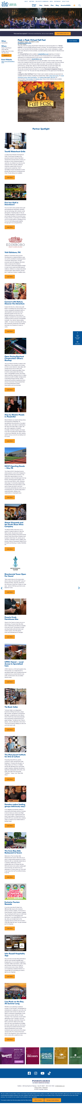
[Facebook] (29, 1073)
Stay (40, 5)
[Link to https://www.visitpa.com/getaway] (41, 1083)
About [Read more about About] (26, 1)
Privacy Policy (38, 1087)
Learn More (10, 177)
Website (6, 55)
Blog (57, 5)
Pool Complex (29, 79)
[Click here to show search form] (79, 5)
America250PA (66, 5)
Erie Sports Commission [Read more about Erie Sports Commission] (42, 1)
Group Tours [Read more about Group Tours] (65, 1)
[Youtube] (42, 1073)
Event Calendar (73, 40)
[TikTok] (49, 1073)
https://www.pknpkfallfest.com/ (8, 62)
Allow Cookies (38, 1100)
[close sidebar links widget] (77, 332)
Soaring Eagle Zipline (45, 77)
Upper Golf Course (54, 75)
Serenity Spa (38, 79)
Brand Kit (45, 1087)
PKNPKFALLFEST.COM (24, 43)
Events (46, 5)
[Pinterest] (54, 1073)
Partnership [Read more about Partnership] (57, 1)
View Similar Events (62, 33)
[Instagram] (36, 1073)
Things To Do (34, 5)
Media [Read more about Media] (51, 1)
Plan (52, 5)
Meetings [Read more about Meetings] (31, 1)
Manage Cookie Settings (52, 1100)
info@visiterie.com (60, 1086)
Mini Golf (53, 77)
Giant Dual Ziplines (32, 77)
